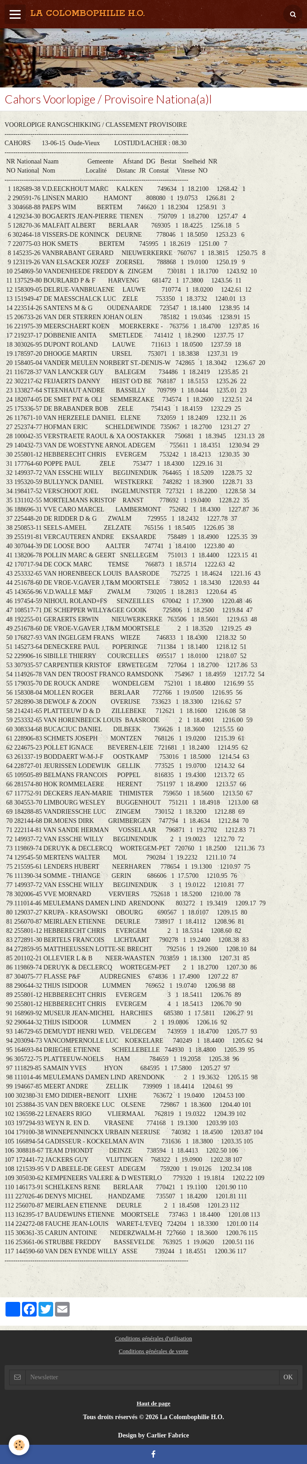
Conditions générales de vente (153, 1351)
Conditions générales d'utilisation (153, 1338)
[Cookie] (19, 1445)
